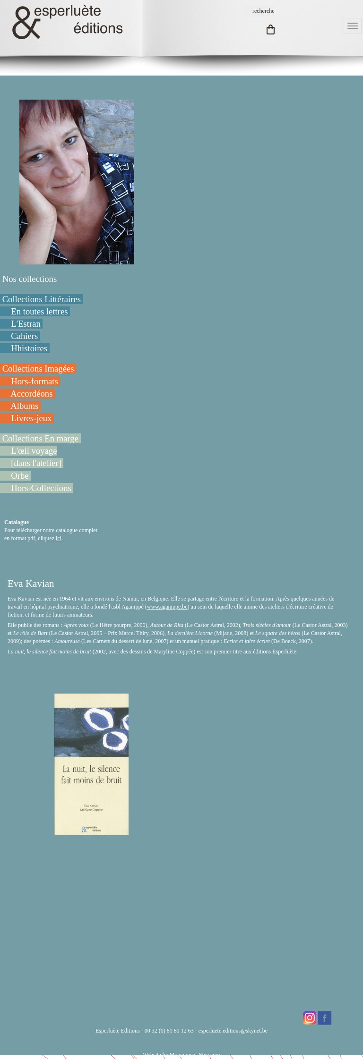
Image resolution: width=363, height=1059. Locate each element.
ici (58, 538)
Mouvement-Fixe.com (195, 1054)
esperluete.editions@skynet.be (233, 1030)
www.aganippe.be (167, 606)
